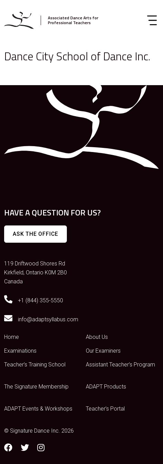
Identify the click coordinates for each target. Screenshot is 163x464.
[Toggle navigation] (152, 20)
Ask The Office (35, 234)
